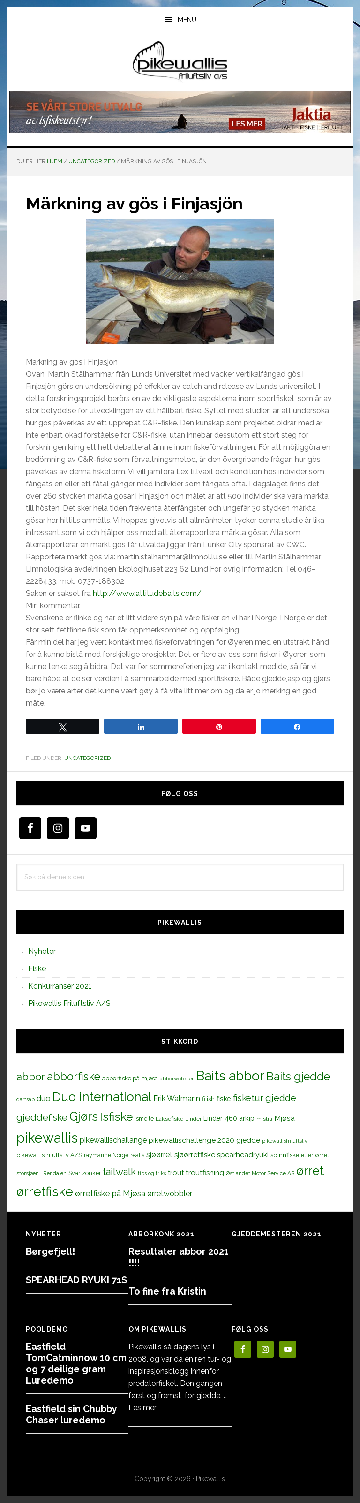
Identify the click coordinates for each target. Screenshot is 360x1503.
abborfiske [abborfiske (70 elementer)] (73, 1076)
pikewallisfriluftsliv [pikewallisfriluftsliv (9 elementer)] (285, 1141)
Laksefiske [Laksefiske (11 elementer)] (169, 1119)
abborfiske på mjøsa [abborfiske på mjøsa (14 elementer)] (130, 1078)
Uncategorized (87, 758)
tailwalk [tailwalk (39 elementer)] (119, 1171)
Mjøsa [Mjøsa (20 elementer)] (284, 1118)
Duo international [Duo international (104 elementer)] (101, 1096)
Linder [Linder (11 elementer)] (193, 1119)
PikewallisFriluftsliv (179, 62)
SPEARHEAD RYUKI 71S (76, 1280)
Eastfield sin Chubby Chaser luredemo (71, 1414)
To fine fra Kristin (167, 1291)
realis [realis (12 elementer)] (137, 1155)
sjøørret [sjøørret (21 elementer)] (159, 1154)
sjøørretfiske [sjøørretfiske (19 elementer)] (194, 1155)
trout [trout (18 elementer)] (176, 1172)
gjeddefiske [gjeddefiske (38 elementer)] (42, 1117)
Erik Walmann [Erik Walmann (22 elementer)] (176, 1098)
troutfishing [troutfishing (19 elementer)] (205, 1172)
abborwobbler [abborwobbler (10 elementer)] (177, 1078)
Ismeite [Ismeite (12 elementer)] (144, 1118)
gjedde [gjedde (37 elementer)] (280, 1098)
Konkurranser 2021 (60, 986)
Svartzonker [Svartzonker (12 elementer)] (84, 1172)
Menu (187, 19)
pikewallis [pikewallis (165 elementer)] (47, 1138)
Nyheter (42, 951)
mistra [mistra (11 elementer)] (264, 1119)
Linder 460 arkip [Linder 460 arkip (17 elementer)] (229, 1118)
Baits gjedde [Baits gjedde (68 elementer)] (298, 1076)
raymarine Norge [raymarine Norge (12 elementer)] (106, 1155)
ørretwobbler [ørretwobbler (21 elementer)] (169, 1193)
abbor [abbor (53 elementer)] (30, 1077)
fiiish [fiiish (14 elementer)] (208, 1098)
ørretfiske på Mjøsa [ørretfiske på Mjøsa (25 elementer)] (110, 1193)
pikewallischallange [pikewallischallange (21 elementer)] (113, 1140)
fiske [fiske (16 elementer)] (224, 1098)
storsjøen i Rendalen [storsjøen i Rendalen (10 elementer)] (41, 1173)
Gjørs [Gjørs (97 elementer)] (83, 1116)
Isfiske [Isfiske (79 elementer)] (116, 1117)
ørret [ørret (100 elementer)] (310, 1171)
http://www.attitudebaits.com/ (147, 593)
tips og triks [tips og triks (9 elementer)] (152, 1173)
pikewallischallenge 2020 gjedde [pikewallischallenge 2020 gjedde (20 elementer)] (204, 1140)
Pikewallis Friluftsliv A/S (69, 1003)
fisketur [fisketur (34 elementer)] (248, 1098)
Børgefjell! (50, 1251)
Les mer (142, 1407)
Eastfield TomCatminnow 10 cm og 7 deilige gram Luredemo (76, 1363)
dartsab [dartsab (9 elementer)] (25, 1099)
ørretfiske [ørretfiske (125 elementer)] (44, 1191)
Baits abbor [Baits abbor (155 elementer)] (229, 1076)
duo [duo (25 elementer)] (44, 1098)
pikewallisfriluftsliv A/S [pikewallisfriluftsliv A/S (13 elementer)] (49, 1155)
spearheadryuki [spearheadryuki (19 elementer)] (243, 1155)
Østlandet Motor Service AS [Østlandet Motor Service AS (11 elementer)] (260, 1173)
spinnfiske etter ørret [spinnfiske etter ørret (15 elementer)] (299, 1155)
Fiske (37, 968)
